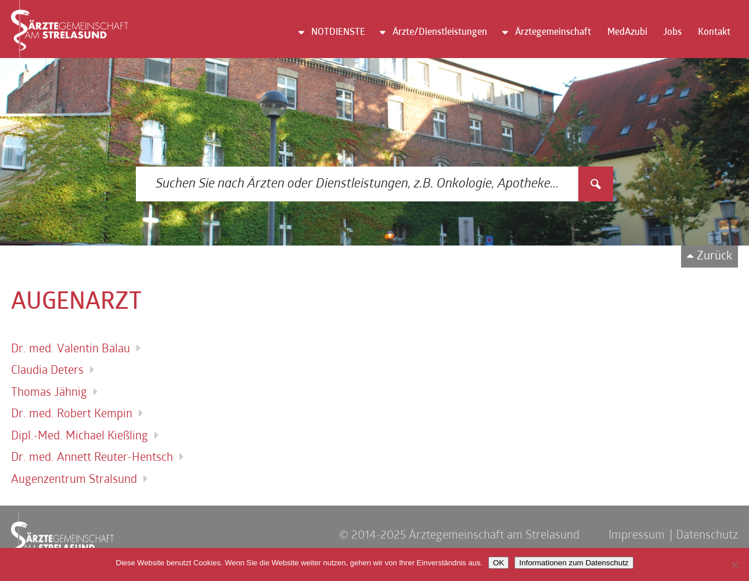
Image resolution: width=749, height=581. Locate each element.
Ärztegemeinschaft (553, 32)
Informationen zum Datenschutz (573, 562)
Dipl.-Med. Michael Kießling (79, 436)
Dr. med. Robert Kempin (71, 414)
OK (498, 562)
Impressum (636, 536)
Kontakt (714, 32)
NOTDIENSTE (338, 32)
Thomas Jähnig (49, 393)
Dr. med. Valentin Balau (70, 349)
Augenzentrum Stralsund (74, 480)
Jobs (672, 32)
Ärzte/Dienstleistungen (439, 32)
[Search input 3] (357, 184)
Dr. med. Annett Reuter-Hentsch (92, 458)
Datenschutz (707, 536)
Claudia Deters (47, 371)
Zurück (714, 256)
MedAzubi (627, 32)
